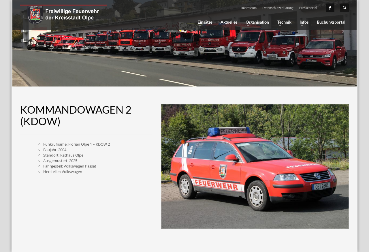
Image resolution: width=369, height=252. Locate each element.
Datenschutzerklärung (277, 8)
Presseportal (308, 8)
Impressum (249, 8)
